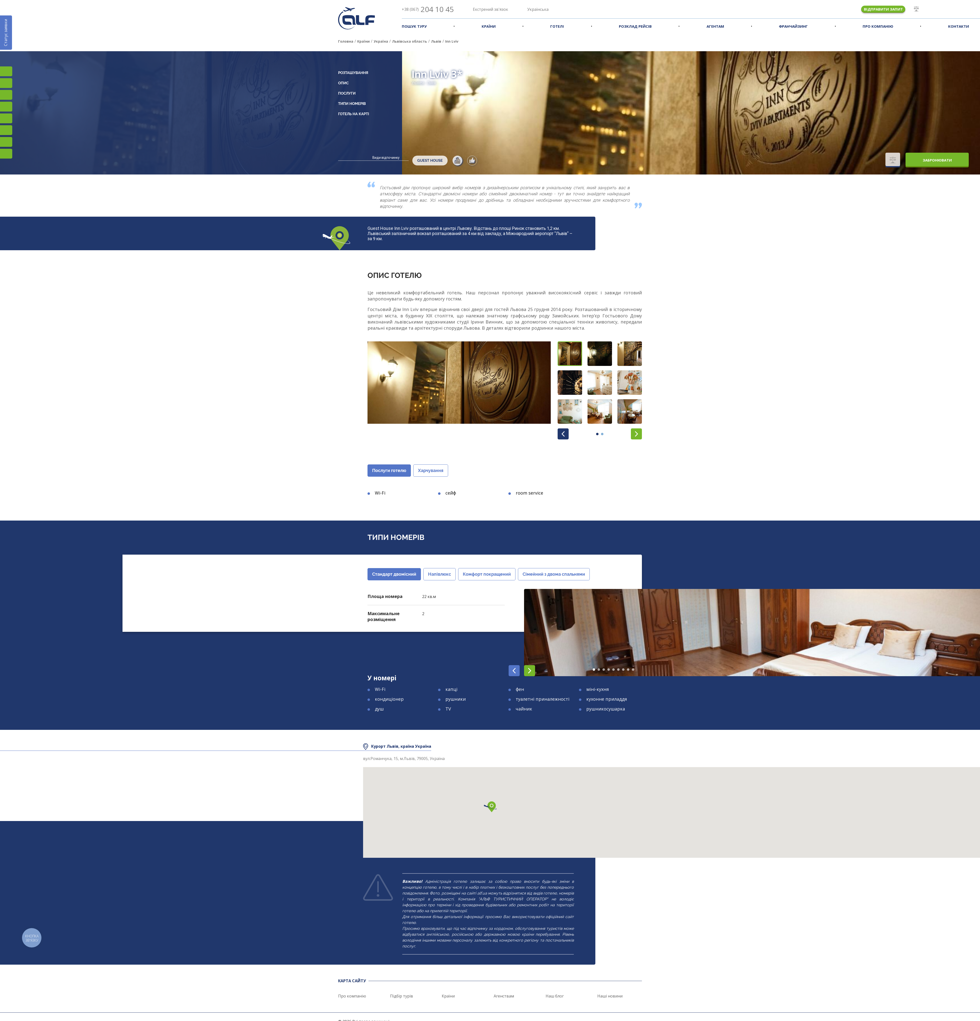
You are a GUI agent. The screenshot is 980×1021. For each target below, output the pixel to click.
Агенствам (504, 996)
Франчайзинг (793, 26)
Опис (343, 83)
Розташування (353, 73)
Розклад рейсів (635, 26)
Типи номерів (352, 103)
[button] (570, 353)
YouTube (6, 107)
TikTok (6, 95)
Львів (431, 82)
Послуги (346, 93)
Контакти (958, 26)
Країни (489, 26)
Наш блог (555, 996)
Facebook (6, 83)
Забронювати (937, 160)
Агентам (715, 26)
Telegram (6, 154)
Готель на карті (353, 114)
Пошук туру (414, 26)
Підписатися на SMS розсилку (6, 118)
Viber (6, 130)
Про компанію (878, 26)
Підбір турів (401, 996)
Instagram (6, 71)
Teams (6, 142)
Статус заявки (5, 32)
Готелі (557, 26)
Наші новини (610, 996)
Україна (418, 82)
